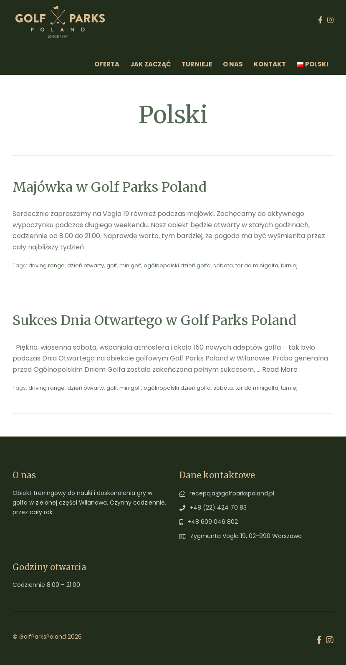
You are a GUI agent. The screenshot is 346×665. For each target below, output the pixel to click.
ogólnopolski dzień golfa (177, 265)
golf (111, 265)
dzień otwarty (85, 265)
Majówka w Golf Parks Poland (110, 187)
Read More (280, 369)
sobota (223, 265)
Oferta (106, 64)
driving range (46, 265)
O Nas (233, 64)
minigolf (130, 265)
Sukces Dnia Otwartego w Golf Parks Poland (154, 320)
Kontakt (270, 64)
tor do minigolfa (256, 265)
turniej (289, 265)
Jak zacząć (150, 64)
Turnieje (197, 64)
